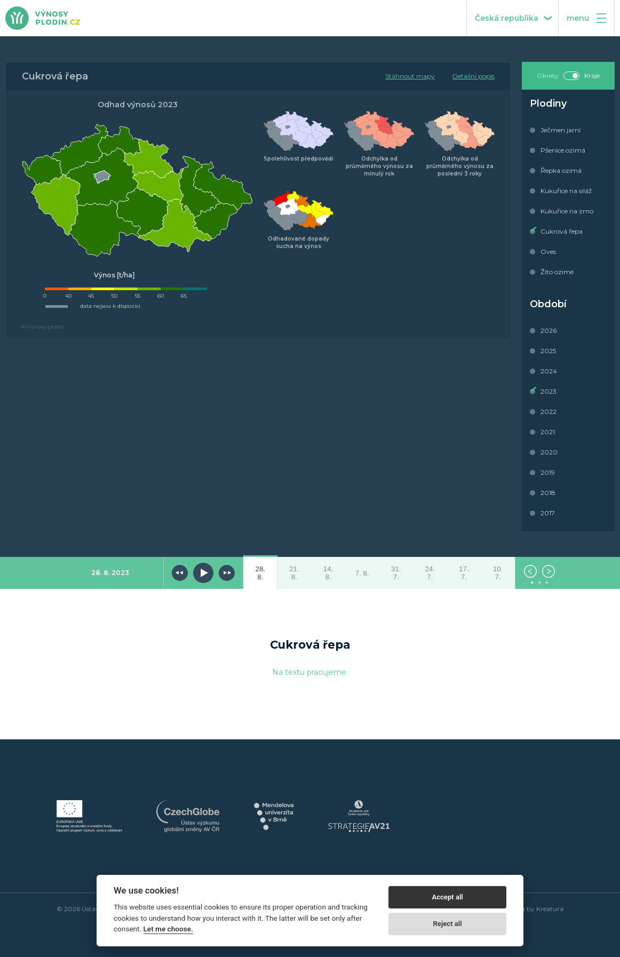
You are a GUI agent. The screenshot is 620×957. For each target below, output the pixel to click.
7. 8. (362, 573)
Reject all (447, 924)
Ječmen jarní (560, 130)
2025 (548, 351)
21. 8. (294, 573)
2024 (548, 371)
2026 (548, 330)
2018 (547, 493)
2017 (547, 513)
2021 (547, 432)
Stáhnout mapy (410, 76)
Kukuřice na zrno (566, 211)
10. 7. (498, 573)
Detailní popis (473, 76)
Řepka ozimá (561, 170)
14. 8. (328, 573)
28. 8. (261, 573)
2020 (549, 452)
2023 (548, 391)
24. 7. (430, 573)
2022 (548, 412)
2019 (547, 472)
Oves (548, 252)
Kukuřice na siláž (566, 191)
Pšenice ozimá (562, 150)
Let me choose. (168, 928)
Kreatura (549, 909)
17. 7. (464, 573)
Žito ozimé (557, 272)
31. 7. (396, 573)
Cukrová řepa (561, 231)
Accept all (447, 897)
